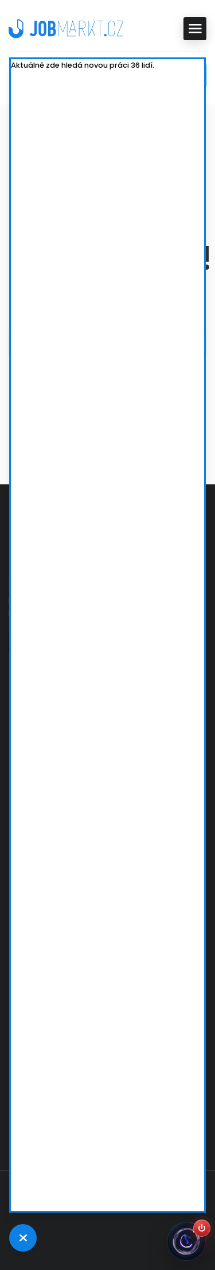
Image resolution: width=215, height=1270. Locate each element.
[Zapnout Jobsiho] (201, 1228)
